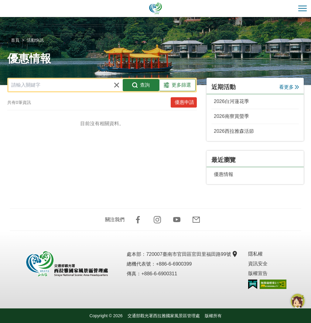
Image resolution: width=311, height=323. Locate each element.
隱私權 (255, 253)
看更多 (289, 87)
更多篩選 (177, 85)
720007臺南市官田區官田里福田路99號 (191, 254)
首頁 (15, 40)
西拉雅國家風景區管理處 (155, 8)
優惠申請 (184, 102)
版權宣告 (258, 273)
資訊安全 (258, 263)
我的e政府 (252, 284)
